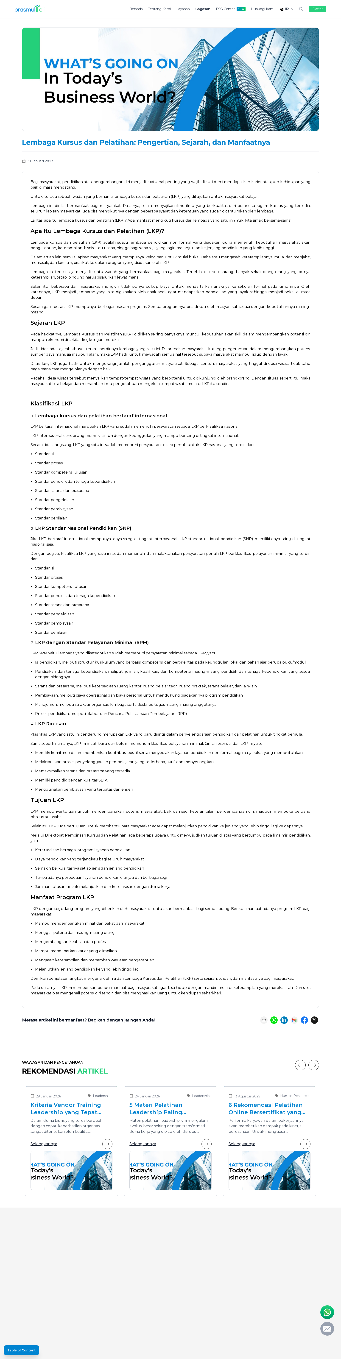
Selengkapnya (71, 1144)
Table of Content (21, 1350)
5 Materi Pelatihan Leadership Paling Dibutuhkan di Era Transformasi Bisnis (158, 1109)
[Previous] (300, 1065)
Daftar (318, 9)
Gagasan (202, 9)
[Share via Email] (294, 1020)
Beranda (136, 9)
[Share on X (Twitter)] (314, 1020)
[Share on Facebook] (304, 1020)
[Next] (313, 1065)
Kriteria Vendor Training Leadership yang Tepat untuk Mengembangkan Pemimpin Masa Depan (66, 1109)
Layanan (183, 9)
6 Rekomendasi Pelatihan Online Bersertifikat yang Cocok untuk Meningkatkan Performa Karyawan (269, 1109)
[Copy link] (263, 1020)
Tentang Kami (159, 9)
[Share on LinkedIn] (284, 1020)
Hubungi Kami (262, 9)
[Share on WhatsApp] (274, 1020)
